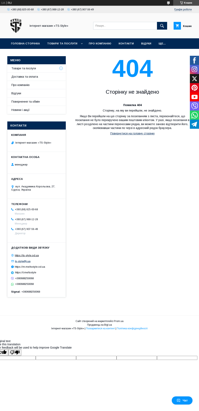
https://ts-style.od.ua (27, 255)
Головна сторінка (25, 43)
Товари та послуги (62, 43)
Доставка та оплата (24, 76)
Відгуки (16, 93)
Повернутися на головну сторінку (132, 133)
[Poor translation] (14, 352)
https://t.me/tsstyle (25, 272)
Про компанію (100, 43)
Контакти (126, 43)
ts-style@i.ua (22, 261)
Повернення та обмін (25, 101)
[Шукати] (162, 26)
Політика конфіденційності (132, 328)
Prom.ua (118, 321)
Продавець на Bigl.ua (99, 324)
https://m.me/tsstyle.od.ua (30, 266)
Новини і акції (20, 110)
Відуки (146, 43)
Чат (182, 400)
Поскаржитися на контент (100, 328)
